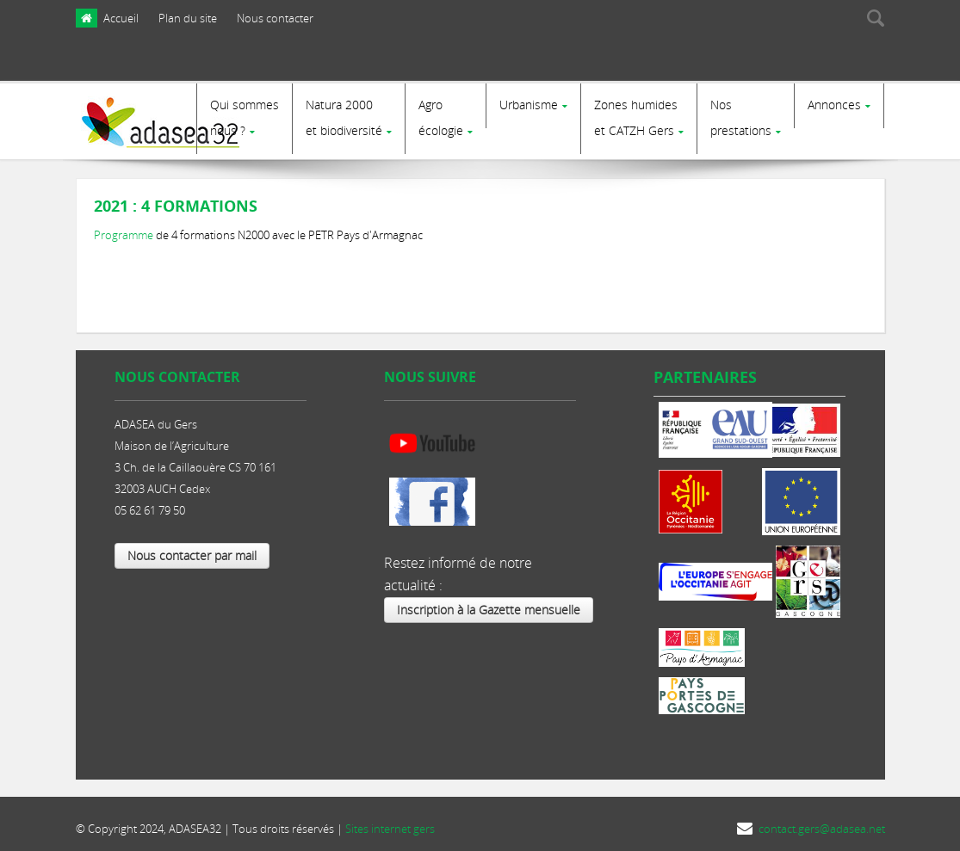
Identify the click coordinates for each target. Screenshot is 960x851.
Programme (125, 229)
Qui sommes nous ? (244, 117)
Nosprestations (740, 117)
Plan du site (187, 18)
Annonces (834, 104)
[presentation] (807, 62)
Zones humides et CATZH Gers (636, 117)
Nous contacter (275, 18)
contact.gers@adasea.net (822, 822)
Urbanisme (528, 104)
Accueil (121, 18)
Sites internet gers (390, 822)
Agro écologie (440, 117)
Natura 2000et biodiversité (344, 117)
